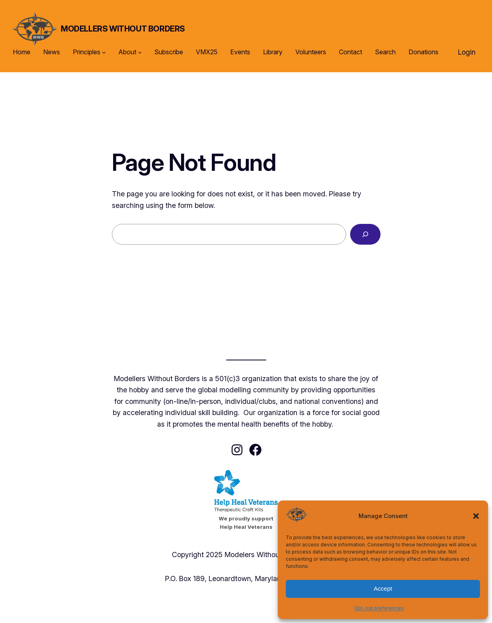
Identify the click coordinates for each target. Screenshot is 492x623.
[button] (476, 516)
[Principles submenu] (104, 52)
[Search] (365, 234)
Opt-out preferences (379, 608)
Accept (383, 588)
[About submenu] (140, 52)
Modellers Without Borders (123, 29)
